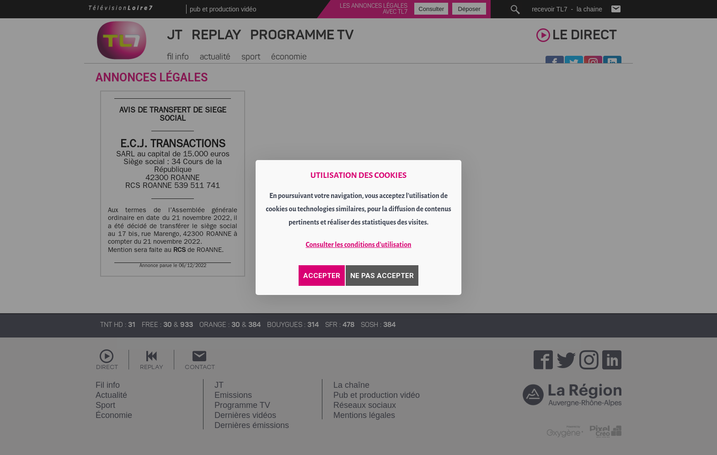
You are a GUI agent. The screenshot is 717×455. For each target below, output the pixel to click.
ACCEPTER (321, 276)
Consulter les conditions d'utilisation (359, 244)
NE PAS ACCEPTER (382, 276)
